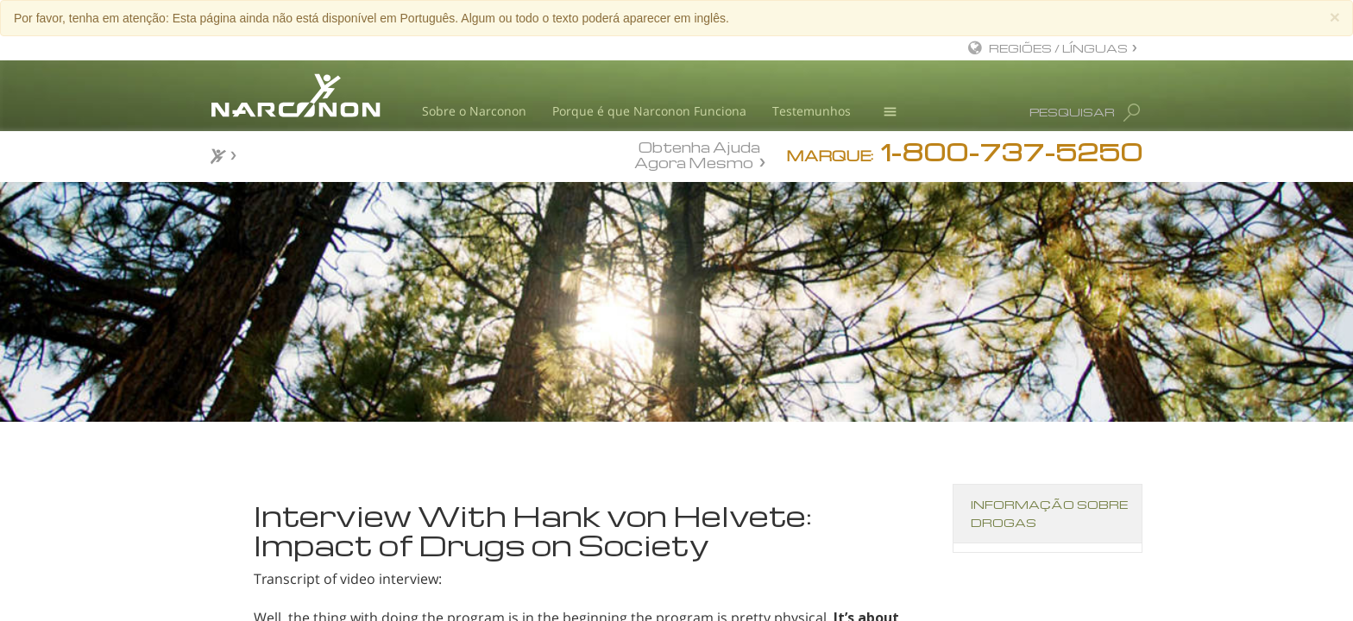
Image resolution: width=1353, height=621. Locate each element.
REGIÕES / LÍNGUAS (1058, 48)
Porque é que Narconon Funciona (649, 111)
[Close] (1335, 17)
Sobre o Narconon (474, 111)
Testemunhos (811, 111)
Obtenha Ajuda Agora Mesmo (697, 154)
